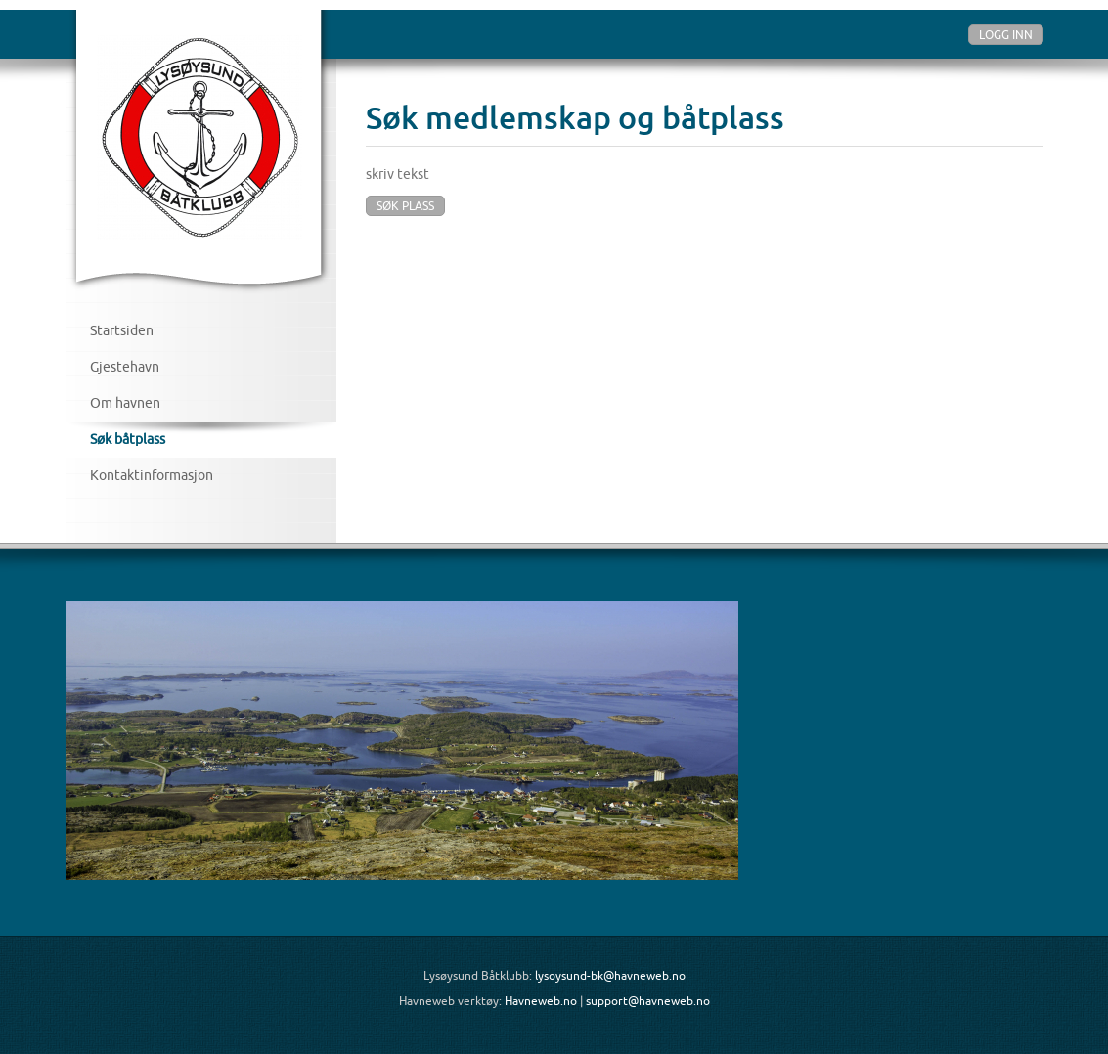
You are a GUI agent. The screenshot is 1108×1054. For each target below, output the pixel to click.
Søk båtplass (127, 439)
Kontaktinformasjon (151, 475)
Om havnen (125, 403)
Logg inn (1006, 34)
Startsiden (122, 330)
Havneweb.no (541, 1000)
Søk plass (405, 205)
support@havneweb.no (648, 1000)
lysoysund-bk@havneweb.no (610, 975)
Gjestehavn (124, 366)
